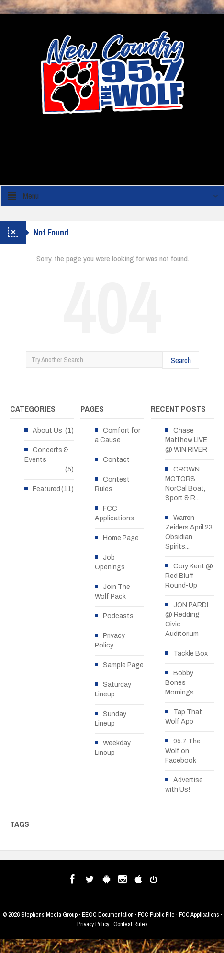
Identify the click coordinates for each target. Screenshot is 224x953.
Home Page (121, 537)
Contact (116, 459)
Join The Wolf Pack (112, 591)
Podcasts (118, 616)
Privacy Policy (110, 640)
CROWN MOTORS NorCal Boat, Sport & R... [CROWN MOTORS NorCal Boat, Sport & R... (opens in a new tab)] (185, 484)
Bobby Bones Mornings (179, 683)
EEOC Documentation (108, 914)
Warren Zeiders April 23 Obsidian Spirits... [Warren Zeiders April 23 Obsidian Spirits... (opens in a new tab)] (189, 532)
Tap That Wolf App (183, 716)
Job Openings (110, 562)
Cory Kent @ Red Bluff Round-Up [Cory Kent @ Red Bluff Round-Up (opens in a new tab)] (189, 576)
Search (181, 359)
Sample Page (123, 665)
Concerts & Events (46, 455)
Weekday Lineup (113, 748)
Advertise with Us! (184, 785)
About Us (47, 430)
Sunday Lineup (110, 718)
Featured (46, 489)
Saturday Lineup (113, 689)
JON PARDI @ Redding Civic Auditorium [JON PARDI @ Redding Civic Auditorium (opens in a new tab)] (186, 619)
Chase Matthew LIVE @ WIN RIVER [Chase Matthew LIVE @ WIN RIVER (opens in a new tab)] (186, 440)
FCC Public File (156, 914)
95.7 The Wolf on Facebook (183, 751)
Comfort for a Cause (117, 435)
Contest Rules (112, 484)
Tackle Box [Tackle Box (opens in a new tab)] (190, 653)
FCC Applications (114, 513)
